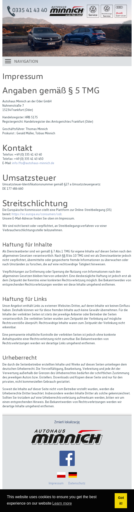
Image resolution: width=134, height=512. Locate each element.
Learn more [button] (62, 503)
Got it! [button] (121, 500)
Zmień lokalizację (67, 422)
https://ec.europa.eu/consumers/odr (36, 214)
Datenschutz (76, 483)
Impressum (56, 483)
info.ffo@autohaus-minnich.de (33, 163)
